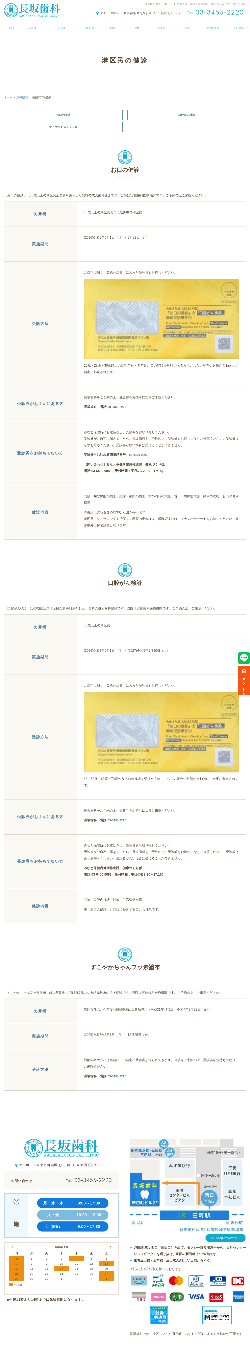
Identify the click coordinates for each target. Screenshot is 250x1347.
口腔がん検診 (186, 115)
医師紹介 (32, 25)
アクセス (163, 25)
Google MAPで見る (228, 1239)
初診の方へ (137, 25)
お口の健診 (63, 115)
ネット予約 (244, 680)
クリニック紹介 (61, 25)
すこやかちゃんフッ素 (63, 128)
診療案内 (90, 25)
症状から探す (214, 25)
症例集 (113, 25)
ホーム (9, 25)
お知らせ (187, 25)
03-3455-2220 (117, 408)
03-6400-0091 (139, 456)
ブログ (240, 25)
